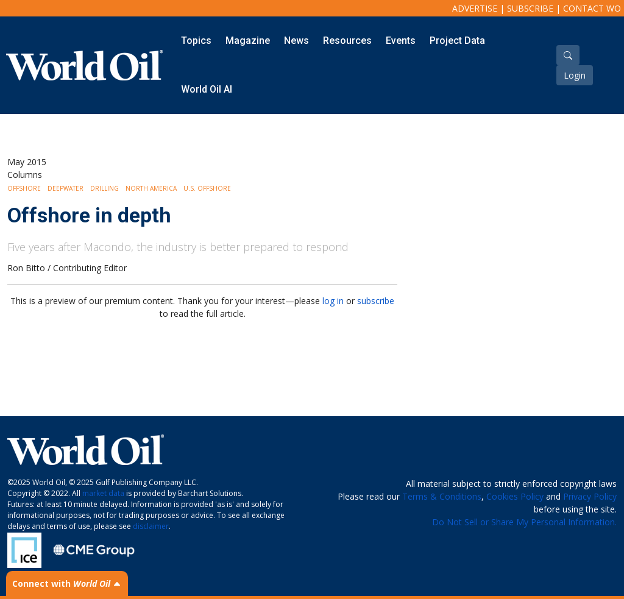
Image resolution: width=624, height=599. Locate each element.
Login (575, 75)
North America (151, 188)
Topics (196, 40)
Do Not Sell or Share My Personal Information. (524, 522)
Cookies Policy (515, 496)
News (296, 40)
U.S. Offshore (207, 188)
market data (103, 493)
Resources (347, 40)
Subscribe (530, 8)
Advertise (474, 8)
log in (333, 301)
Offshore (24, 188)
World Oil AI (206, 89)
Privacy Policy (590, 496)
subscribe (375, 301)
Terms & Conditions (441, 496)
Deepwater (65, 188)
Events (401, 40)
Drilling (104, 188)
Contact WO (592, 8)
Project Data (457, 40)
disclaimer (151, 526)
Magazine (247, 40)
